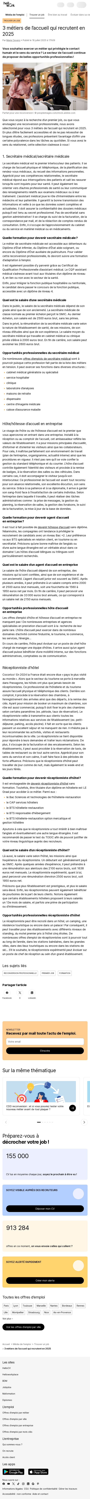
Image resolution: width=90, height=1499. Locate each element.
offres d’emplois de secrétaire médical (47, 358)
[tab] (39, 1122)
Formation (64, 973)
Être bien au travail (57, 14)
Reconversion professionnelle (20, 973)
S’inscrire (45, 1050)
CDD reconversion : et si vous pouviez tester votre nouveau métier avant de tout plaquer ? (35, 1108)
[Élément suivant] (84, 1122)
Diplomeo (7, 1400)
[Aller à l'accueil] (9, 4)
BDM (4, 1381)
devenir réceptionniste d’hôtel (49, 783)
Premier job (48, 973)
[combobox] (44, 1041)
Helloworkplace (10, 1374)
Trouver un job (36, 14)
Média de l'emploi (22, 1344)
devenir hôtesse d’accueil (54, 527)
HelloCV (6, 1368)
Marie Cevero (13, 40)
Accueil (6, 1344)
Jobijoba (6, 1387)
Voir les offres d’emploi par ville (23, 1327)
